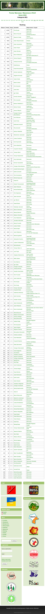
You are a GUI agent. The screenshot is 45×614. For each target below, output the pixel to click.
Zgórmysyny (29, 369)
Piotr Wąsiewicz (17, 193)
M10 (22, 20)
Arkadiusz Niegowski (18, 383)
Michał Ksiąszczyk (18, 177)
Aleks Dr (16, 391)
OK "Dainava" (30, 255)
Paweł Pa (16, 180)
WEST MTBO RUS (31, 184)
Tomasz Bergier (17, 368)
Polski (4, 513)
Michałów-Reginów (31, 320)
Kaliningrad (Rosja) (31, 183)
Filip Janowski (17, 128)
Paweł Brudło (17, 203)
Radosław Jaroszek (18, 207)
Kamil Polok (16, 121)
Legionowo (29, 106)
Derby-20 (29, 135)
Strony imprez (6, 525)
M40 (37, 20)
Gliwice (28, 195)
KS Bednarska (30, 345)
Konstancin (29, 289)
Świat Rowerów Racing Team (33, 114)
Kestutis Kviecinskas (18, 271)
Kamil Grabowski (18, 365)
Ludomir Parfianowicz (19, 242)
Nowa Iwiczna (30, 188)
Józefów (28, 215)
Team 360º (29, 31)
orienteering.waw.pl (31, 34)
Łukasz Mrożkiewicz (18, 402)
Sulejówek (29, 47)
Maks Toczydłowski (18, 453)
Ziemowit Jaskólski (18, 400)
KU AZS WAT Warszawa (32, 232)
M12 (24, 20)
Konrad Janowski (18, 96)
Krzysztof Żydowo (18, 341)
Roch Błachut (17, 262)
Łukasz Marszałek (18, 474)
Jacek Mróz (16, 89)
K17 (9, 20)
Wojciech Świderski (18, 356)
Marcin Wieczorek (18, 395)
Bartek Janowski (17, 171)
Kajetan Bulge (17, 321)
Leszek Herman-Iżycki (19, 169)
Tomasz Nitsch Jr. (18, 248)
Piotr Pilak (16, 362)
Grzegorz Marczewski (19, 348)
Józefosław (29, 245)
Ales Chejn (16, 434)
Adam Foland (17, 47)
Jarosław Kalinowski (18, 220)
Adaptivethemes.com (27, 612)
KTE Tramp (29, 204)
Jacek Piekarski (17, 305)
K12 (4, 20)
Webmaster (36, 608)
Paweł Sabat (17, 414)
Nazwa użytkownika (6, 548)
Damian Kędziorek (18, 72)
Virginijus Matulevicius (19, 255)
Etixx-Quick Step (30, 229)
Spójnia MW (29, 176)
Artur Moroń (16, 352)
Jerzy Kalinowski (17, 159)
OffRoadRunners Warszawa (33, 224)
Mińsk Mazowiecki (31, 155)
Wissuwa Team (30, 310)
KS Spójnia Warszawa (32, 62)
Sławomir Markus (18, 431)
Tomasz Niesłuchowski (19, 427)
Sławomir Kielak (17, 37)
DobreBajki (29, 348)
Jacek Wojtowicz (17, 232)
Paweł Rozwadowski (18, 68)
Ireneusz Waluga (17, 316)
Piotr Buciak (16, 30)
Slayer (28, 466)
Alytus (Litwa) (30, 254)
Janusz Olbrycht (17, 110)
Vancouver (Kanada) (31, 461)
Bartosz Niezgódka (18, 411)
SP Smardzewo (30, 300)
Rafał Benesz (17, 65)
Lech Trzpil (16, 251)
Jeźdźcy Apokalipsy (31, 338)
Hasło (3, 554)
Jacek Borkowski (17, 374)
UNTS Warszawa (31, 153)
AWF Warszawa (30, 378)
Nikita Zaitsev (17, 258)
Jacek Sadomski (17, 278)
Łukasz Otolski (17, 226)
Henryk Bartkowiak (18, 189)
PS (27, 325)
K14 (7, 20)
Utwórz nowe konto (6, 559)
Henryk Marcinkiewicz (19, 408)
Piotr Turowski (17, 274)
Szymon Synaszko (18, 449)
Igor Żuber (16, 264)
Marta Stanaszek (18, 446)
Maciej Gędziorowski (18, 388)
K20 (12, 20)
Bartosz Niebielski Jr (18, 103)
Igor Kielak (16, 93)
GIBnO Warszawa (31, 190)
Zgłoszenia (5, 529)
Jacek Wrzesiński (18, 477)
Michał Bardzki (17, 245)
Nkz (27, 83)
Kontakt (4, 534)
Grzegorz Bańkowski (18, 358)
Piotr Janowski (17, 100)
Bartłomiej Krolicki (18, 465)
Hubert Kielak (17, 79)
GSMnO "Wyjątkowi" (31, 97)
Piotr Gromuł (17, 443)
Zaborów (29, 347)
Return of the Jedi (31, 121)
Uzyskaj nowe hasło (6, 560)
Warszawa (29, 29)
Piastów (28, 40)
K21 (14, 20)
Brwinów (29, 67)
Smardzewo (29, 268)
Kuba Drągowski (17, 350)
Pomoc (4, 536)
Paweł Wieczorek (18, 416)
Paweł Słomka (17, 372)
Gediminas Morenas (18, 292)
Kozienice (29, 53)
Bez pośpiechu (30, 412)
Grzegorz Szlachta (18, 266)
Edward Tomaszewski (19, 184)
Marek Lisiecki (17, 82)
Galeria (4, 532)
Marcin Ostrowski (18, 209)
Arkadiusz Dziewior (18, 354)
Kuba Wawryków (17, 337)
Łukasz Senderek (18, 138)
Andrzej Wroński (17, 268)
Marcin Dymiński (17, 459)
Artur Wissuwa (17, 117)
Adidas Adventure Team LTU (33, 293)
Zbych (28, 76)
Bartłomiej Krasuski (18, 124)
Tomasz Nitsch (17, 152)
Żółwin (28, 65)
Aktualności (5, 522)
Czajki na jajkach (30, 72)
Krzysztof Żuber (17, 289)
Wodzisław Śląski (31, 120)
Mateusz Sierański (18, 215)
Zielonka (29, 85)
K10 (2, 20)
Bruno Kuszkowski (18, 309)
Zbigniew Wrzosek (18, 75)
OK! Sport (29, 252)
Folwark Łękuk (30, 118)
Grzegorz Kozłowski (18, 385)
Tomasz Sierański (18, 288)
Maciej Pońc (16, 360)
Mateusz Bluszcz (18, 436)
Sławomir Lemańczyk (19, 398)
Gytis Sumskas (17, 296)
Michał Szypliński (18, 235)
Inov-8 (28, 48)
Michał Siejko (17, 228)
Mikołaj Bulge (17, 424)
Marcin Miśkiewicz (18, 54)
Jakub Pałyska (17, 327)
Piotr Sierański (17, 86)
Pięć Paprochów (30, 193)
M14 (27, 20)
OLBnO (28, 111)
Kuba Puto (16, 421)
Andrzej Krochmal (18, 61)
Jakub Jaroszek (17, 196)
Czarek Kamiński (18, 476)
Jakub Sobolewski (18, 303)
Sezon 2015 (22, 15)
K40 (17, 20)
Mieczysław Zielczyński (19, 332)
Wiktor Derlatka (17, 456)
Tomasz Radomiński (18, 155)
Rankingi (5, 531)
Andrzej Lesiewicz (18, 334)
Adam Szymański (18, 44)
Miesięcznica (6, 524)
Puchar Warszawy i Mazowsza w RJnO (22, 13)
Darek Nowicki (17, 381)
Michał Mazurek (17, 312)
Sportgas (29, 86)
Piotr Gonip (16, 285)
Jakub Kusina (17, 445)
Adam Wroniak (17, 51)
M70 (22, 21)
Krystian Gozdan (17, 299)
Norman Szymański (18, 162)
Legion (28, 322)
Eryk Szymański (17, 141)
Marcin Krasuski (17, 33)
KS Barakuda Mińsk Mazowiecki (34, 156)
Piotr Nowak (16, 281)
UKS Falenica (30, 38)
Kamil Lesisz (17, 377)
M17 (30, 20)
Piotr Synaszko (17, 324)
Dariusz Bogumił (17, 58)
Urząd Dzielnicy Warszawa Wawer (34, 279)
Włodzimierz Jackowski (19, 134)
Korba (28, 396)
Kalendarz (5, 527)
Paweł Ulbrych (17, 419)
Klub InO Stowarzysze (32, 69)
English (4, 512)
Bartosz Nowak (17, 107)
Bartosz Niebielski (18, 131)
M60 (42, 20)
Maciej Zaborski (17, 212)
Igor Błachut (16, 200)
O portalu (5, 520)
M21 (35, 20)
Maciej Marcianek (18, 318)
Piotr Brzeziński (17, 463)
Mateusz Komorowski (19, 314)
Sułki (28, 428)
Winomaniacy (30, 181)
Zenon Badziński (17, 145)
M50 (40, 20)
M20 (32, 20)
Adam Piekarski (17, 186)
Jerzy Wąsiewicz (17, 217)
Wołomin (29, 50)
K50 (19, 20)
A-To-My (28, 332)
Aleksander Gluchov (18, 239)
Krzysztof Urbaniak (18, 148)
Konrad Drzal (17, 469)
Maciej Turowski (17, 223)
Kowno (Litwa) (30, 291)
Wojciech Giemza (18, 329)
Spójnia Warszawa (31, 213)
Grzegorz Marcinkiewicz (19, 166)
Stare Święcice (30, 174)
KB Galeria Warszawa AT (32, 55)
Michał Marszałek (18, 472)
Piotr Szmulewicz (18, 175)
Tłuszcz (28, 36)
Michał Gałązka (17, 440)
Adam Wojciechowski (19, 40)
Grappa (28, 282)
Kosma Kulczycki (18, 406)
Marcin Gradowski (18, 461)
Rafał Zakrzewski (18, 344)
